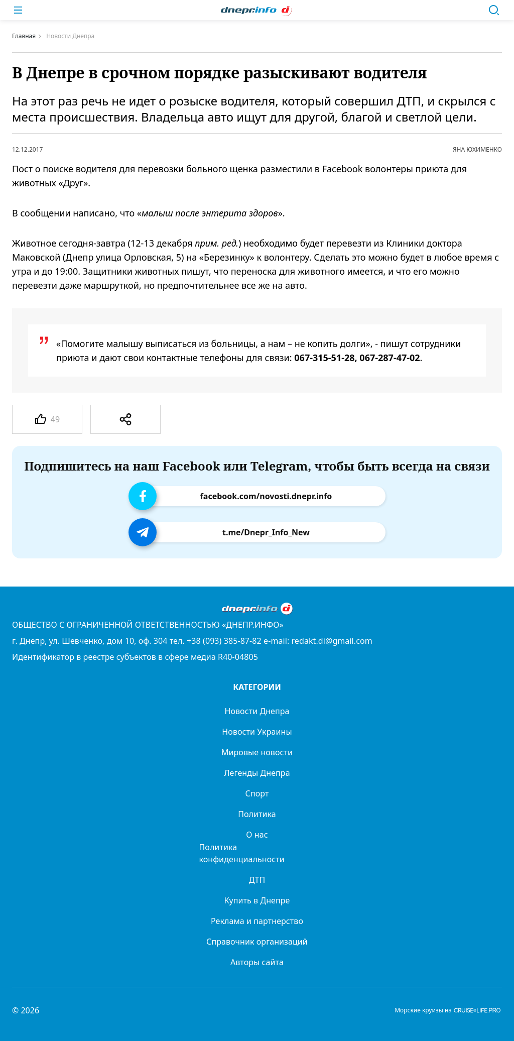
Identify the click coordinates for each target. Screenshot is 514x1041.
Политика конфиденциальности (242, 853)
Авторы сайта (257, 962)
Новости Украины (257, 731)
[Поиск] (494, 10)
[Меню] (18, 10)
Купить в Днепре (257, 900)
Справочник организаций (257, 941)
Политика (257, 814)
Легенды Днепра (257, 772)
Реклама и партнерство (257, 921)
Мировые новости (257, 752)
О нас (257, 834)
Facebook (343, 169)
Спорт (257, 793)
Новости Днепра (256, 711)
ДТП (257, 879)
